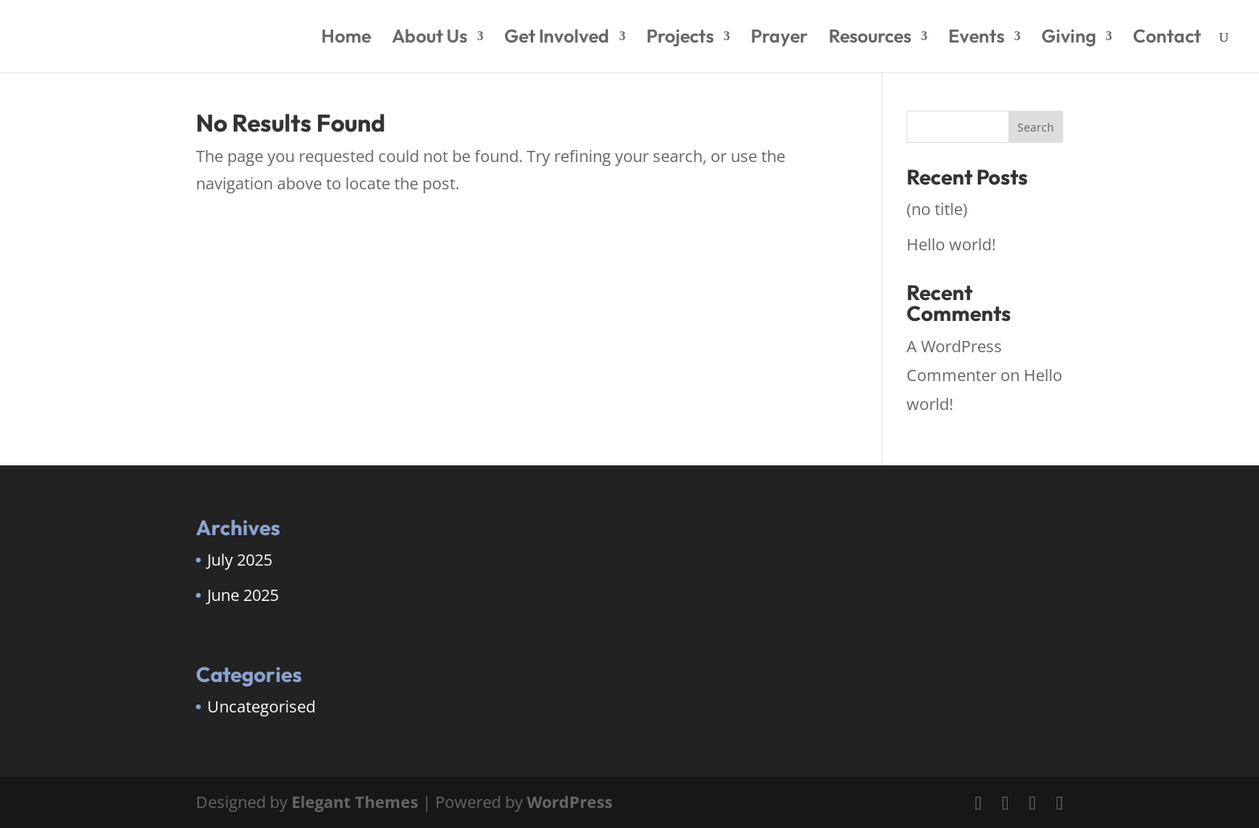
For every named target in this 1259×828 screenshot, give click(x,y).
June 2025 (243, 595)
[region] (208, 702)
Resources (870, 38)
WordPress (570, 802)
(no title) (937, 209)
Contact (1167, 38)
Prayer (779, 38)
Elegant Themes (354, 802)
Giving (1068, 38)
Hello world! (951, 244)
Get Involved (556, 38)
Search (1035, 127)
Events (976, 38)
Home (346, 38)
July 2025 (239, 559)
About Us (429, 38)
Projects (680, 38)
